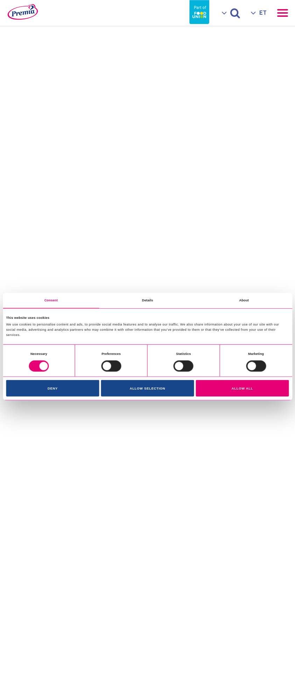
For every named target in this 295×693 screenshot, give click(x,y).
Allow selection (148, 388)
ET (263, 12)
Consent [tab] (51, 300)
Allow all (242, 388)
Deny (53, 388)
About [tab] (244, 300)
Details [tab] (147, 300)
